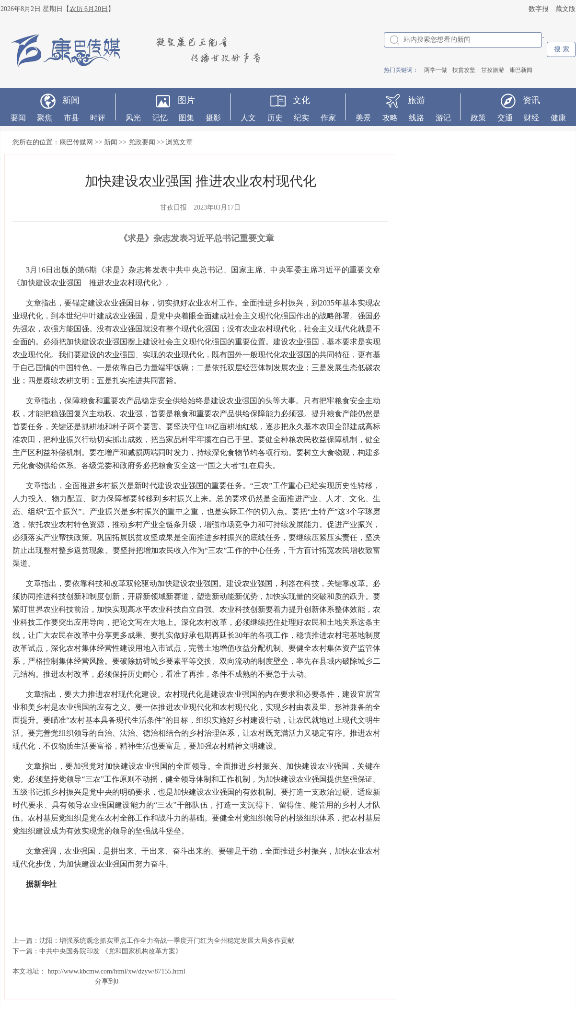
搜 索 (561, 49)
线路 (416, 118)
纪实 (301, 118)
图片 (186, 100)
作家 (328, 118)
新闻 (71, 100)
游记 (443, 118)
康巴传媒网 (76, 142)
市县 (71, 118)
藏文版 (565, 8)
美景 (363, 118)
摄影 (213, 118)
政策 (478, 118)
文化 (301, 100)
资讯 (531, 100)
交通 (505, 118)
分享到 (105, 981)
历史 (275, 118)
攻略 (390, 118)
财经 (531, 118)
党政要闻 (141, 142)
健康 (558, 118)
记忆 (160, 118)
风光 (133, 118)
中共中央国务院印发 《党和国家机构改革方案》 (110, 951)
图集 (186, 118)
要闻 (18, 118)
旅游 (416, 100)
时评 (97, 118)
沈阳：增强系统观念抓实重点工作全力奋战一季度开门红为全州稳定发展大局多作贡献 (166, 940)
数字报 (539, 8)
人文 (248, 118)
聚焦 (44, 118)
